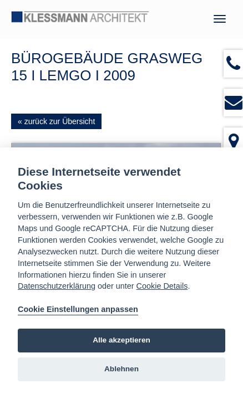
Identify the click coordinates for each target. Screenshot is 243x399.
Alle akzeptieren (121, 340)
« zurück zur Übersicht (56, 121)
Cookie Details (162, 286)
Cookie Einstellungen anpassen (78, 309)
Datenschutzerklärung (56, 286)
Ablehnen (121, 369)
